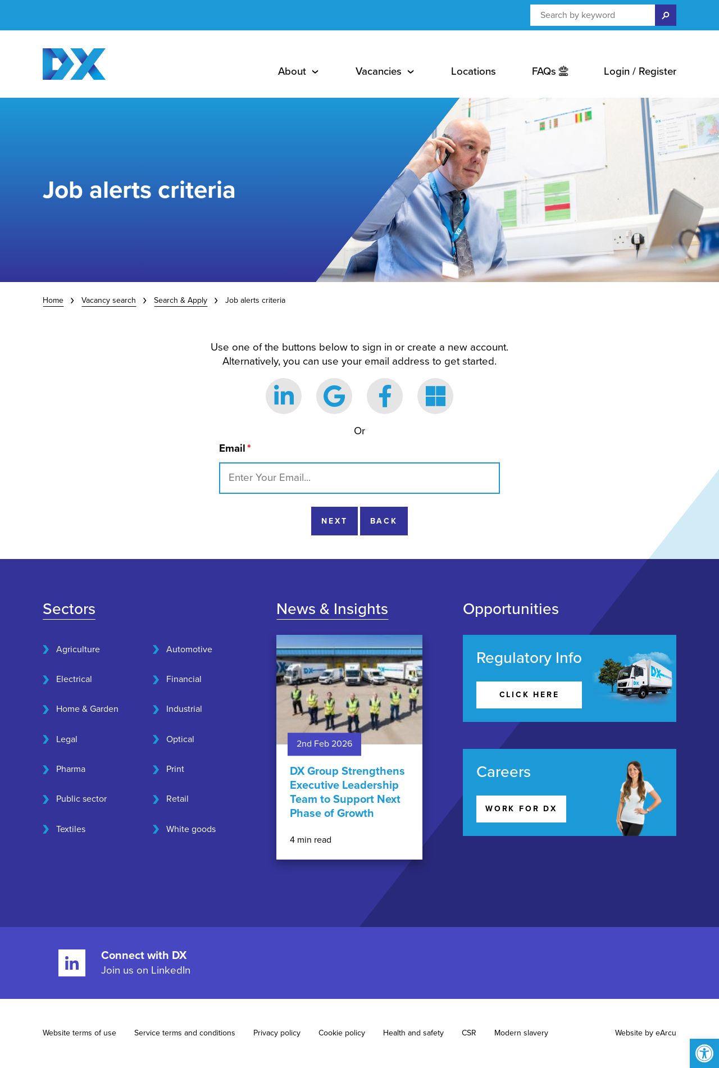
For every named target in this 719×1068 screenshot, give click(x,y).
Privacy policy (277, 1033)
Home (53, 300)
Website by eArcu (645, 1033)
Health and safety (413, 1033)
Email (235, 448)
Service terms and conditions (184, 1033)
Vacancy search (108, 300)
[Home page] (74, 64)
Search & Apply (180, 300)
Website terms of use (79, 1033)
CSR (469, 1033)
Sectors (69, 609)
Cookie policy (341, 1033)
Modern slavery (521, 1033)
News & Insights (332, 609)
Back (384, 521)
